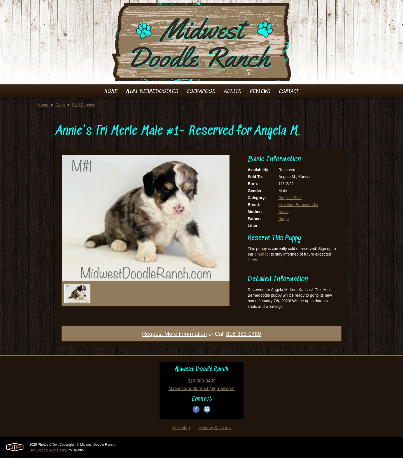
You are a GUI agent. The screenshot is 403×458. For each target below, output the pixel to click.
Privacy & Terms (214, 427)
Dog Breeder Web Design (48, 450)
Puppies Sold (290, 197)
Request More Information (174, 334)
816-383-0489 (243, 334)
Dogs (60, 105)
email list (262, 254)
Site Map (181, 427)
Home (43, 105)
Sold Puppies (83, 105)
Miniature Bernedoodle (298, 204)
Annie (283, 211)
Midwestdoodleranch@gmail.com (201, 388)
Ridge (283, 218)
